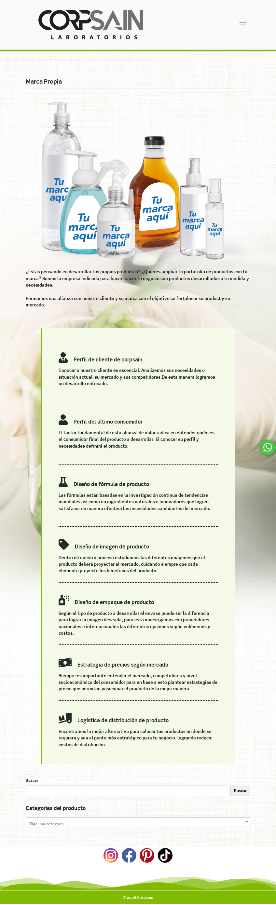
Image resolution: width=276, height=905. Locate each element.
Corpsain (145, 897)
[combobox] (138, 821)
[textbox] (138, 824)
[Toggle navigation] (242, 25)
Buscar (32, 780)
